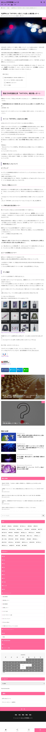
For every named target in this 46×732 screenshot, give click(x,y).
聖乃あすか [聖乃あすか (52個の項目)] (32, 532)
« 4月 (4, 672)
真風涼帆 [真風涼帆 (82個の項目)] (34, 529)
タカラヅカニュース (7, 593)
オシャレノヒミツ (6, 618)
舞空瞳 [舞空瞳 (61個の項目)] (11, 532)
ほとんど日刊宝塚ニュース (10, 2)
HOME (3, 8)
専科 (4, 574)
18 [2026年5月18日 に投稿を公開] (5, 667)
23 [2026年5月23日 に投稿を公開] (34, 667)
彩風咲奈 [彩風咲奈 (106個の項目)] (16, 526)
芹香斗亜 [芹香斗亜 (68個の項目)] (5, 532)
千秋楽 (4, 582)
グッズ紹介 (7, 85)
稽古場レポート (6, 600)
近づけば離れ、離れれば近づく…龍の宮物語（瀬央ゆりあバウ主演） (31, 457)
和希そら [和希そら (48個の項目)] (5, 535)
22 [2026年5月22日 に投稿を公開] (28, 667)
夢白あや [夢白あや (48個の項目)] (11, 535)
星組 (12, 4)
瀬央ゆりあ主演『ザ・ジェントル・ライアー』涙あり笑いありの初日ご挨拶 (30, 468)
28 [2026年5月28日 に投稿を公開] (22, 670)
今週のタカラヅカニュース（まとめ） (10, 625)
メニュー (29, 730)
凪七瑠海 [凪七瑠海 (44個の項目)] (23, 535)
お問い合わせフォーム (6, 698)
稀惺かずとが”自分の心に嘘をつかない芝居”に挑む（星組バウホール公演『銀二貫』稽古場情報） (21, 495)
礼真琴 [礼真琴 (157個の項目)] (4, 526)
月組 (5, 4)
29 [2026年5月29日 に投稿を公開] (28, 670)
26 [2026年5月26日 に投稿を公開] (11, 670)
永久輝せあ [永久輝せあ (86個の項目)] (13, 529)
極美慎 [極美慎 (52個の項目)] (39, 532)
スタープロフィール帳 (7, 615)
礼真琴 (22, 16)
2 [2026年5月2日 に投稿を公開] (34, 659)
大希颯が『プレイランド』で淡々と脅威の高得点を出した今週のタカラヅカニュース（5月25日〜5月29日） (22, 489)
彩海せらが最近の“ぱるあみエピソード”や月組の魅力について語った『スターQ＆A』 (19, 507)
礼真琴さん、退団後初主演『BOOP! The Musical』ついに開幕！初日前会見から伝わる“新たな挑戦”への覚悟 (23, 501)
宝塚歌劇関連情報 (6, 640)
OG (3, 644)
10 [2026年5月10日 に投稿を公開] (40, 662)
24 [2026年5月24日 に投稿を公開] (40, 667)
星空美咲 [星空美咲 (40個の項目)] (11, 539)
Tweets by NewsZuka (5, 688)
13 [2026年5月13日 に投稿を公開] (17, 665)
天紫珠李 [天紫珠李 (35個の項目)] (18, 542)
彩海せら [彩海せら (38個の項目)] (36, 539)
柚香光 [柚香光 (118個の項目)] (10, 526)
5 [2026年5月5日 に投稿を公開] (11, 662)
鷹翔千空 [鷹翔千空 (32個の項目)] (12, 545)
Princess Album (6, 622)
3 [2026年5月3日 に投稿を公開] (40, 659)
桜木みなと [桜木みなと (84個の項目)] (20, 529)
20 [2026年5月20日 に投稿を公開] (17, 667)
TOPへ (40, 730)
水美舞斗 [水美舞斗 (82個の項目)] (27, 529)
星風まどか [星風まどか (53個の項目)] (24, 532)
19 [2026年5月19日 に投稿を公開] (11, 667)
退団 (4, 589)
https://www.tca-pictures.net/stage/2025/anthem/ (13, 332)
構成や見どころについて (10, 83)
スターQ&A (5, 611)
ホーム (5, 730)
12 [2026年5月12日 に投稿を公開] (11, 665)
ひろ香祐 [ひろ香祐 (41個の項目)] (5, 539)
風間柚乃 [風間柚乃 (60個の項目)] (17, 532)
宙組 (15, 4)
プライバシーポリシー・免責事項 (8, 702)
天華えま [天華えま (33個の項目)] (39, 542)
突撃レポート (5, 607)
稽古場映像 (5, 604)
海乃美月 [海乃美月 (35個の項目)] (5, 542)
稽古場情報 (5, 596)
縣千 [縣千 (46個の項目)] (17, 535)
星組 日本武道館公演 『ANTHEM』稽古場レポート (13, 77)
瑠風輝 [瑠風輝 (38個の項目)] (29, 539)
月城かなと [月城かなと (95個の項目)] (23, 526)
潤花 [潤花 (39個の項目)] (17, 539)
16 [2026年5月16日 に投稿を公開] (34, 665)
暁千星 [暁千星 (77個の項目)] (40, 529)
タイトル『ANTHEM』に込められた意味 (13, 80)
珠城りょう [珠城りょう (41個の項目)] (38, 535)
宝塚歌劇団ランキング (6, 364)
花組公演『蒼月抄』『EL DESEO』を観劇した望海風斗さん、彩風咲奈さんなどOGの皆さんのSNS (21, 483)
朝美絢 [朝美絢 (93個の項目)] (30, 526)
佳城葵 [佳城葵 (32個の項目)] (18, 545)
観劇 (4, 633)
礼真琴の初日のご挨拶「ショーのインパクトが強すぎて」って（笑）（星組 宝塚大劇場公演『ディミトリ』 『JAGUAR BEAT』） (30, 447)
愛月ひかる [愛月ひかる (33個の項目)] (25, 542)
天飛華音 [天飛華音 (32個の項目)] (25, 545)
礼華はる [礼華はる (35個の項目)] (11, 542)
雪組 (8, 4)
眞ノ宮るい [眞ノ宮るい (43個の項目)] (30, 535)
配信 (4, 636)
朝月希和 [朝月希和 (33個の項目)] (32, 542)
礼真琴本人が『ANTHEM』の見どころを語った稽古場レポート (24, 8)
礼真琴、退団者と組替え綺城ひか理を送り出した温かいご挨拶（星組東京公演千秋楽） (30, 436)
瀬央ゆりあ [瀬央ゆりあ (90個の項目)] (5, 529)
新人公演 (5, 585)
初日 (4, 578)
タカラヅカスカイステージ (8, 629)
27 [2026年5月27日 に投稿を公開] (17, 670)
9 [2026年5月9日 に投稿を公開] (34, 662)
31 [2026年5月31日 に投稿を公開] (40, 670)
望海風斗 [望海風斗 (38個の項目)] (23, 539)
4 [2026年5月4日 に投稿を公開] (5, 662)
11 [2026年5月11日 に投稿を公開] (5, 665)
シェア (17, 730)
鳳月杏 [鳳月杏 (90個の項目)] (36, 526)
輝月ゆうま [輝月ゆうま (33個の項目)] (5, 545)
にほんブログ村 (4, 356)
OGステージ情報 (6, 647)
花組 (2, 4)
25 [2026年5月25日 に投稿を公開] (5, 670)
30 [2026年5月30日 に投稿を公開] (34, 670)
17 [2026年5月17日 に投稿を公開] (40, 665)
